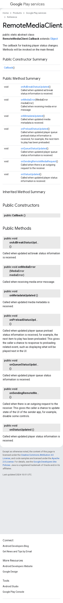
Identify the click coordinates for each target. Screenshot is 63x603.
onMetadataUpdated (32, 116)
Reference (12, 17)
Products (17, 13)
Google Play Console (13, 591)
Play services (27, 4)
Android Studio (10, 586)
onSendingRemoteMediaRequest (38, 161)
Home (6, 13)
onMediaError (28, 99)
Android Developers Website (18, 566)
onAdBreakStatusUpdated (35, 86)
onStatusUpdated (30, 174)
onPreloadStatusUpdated (34, 128)
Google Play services (36, 13)
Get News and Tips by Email (17, 551)
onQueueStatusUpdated (34, 148)
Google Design (10, 571)
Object (54, 38)
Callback (8, 67)
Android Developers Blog (16, 546)
